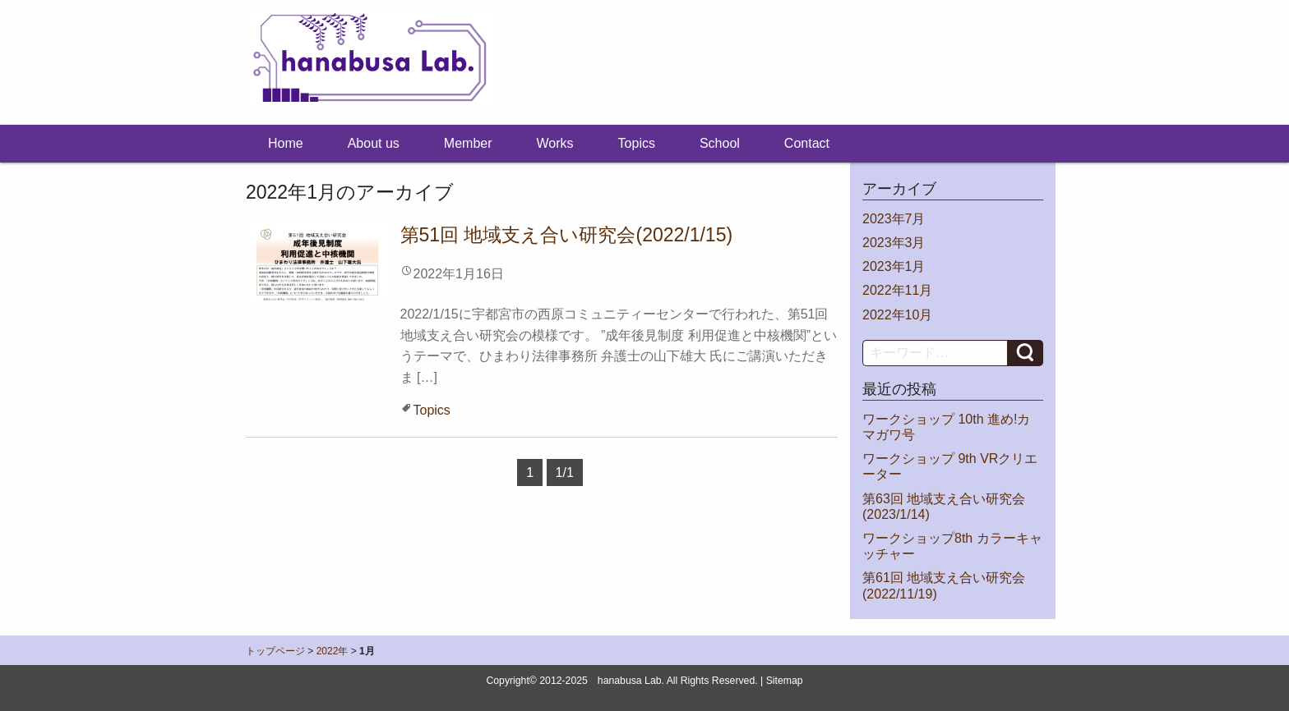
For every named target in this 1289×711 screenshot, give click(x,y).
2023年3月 (894, 243)
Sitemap (784, 680)
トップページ (275, 651)
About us (374, 143)
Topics (636, 143)
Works (555, 143)
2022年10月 (897, 315)
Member (468, 143)
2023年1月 (894, 266)
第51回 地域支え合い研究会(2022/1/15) (566, 234)
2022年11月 (897, 290)
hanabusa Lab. (631, 680)
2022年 (332, 651)
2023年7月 (894, 219)
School (720, 143)
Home (285, 143)
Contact (806, 143)
